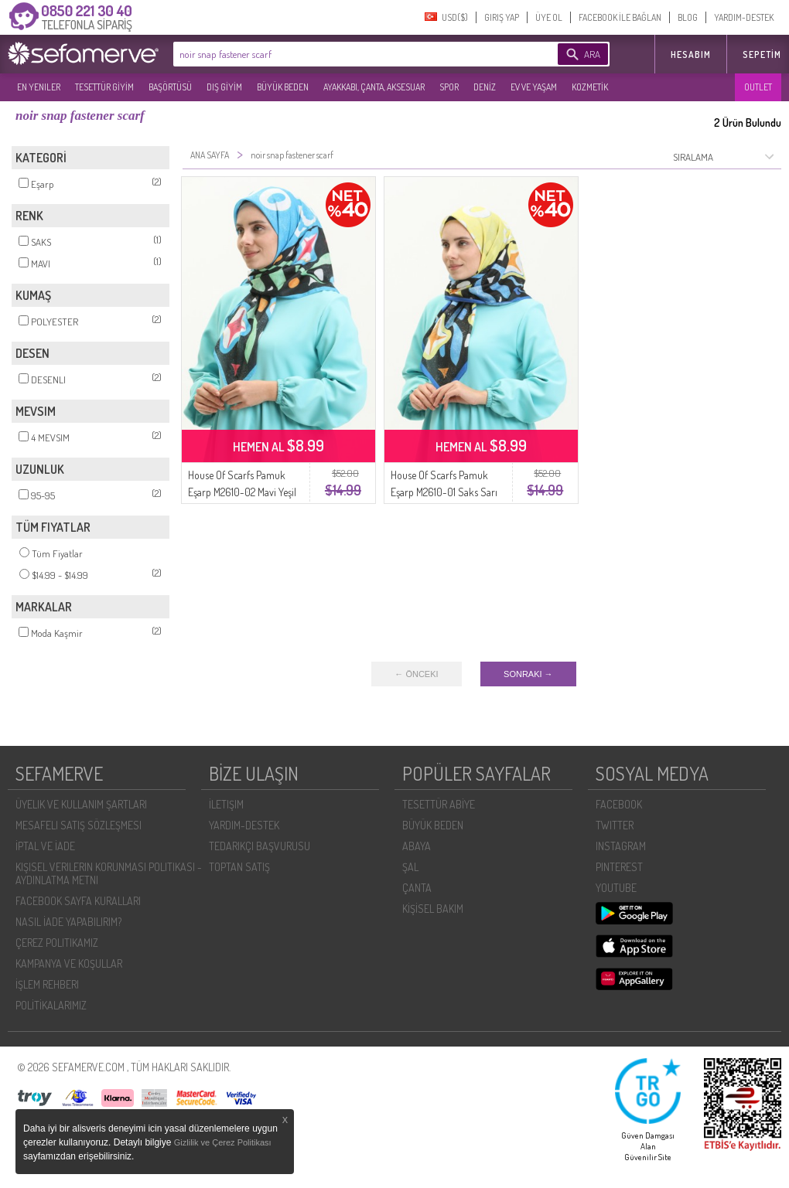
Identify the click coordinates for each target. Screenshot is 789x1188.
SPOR (449, 87)
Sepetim (762, 54)
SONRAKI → (528, 674)
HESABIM (691, 54)
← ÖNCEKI (416, 674)
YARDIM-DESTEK (744, 17)
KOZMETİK (590, 87)
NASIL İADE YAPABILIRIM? (68, 921)
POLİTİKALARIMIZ (51, 1005)
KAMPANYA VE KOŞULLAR (68, 963)
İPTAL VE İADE (45, 846)
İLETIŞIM (226, 804)
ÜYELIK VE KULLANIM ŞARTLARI (81, 804)
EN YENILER (38, 87)
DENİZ (484, 87)
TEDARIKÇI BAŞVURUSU (259, 846)
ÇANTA (417, 887)
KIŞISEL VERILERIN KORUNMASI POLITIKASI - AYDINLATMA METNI (108, 873)
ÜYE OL (548, 17)
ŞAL (410, 866)
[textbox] (342, 54)
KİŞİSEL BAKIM (432, 908)
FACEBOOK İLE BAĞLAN (620, 17)
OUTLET (758, 87)
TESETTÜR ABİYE (438, 804)
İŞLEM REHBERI (47, 984)
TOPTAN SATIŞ (239, 866)
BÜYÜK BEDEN (283, 87)
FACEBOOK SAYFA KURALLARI (78, 900)
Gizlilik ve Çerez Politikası (223, 1142)
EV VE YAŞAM (534, 87)
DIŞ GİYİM (224, 87)
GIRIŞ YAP (501, 17)
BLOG (688, 17)
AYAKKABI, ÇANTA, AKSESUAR (374, 87)
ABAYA (416, 846)
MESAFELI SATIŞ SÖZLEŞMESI (78, 825)
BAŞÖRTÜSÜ (170, 87)
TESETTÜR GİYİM (104, 87)
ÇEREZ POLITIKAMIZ (56, 942)
